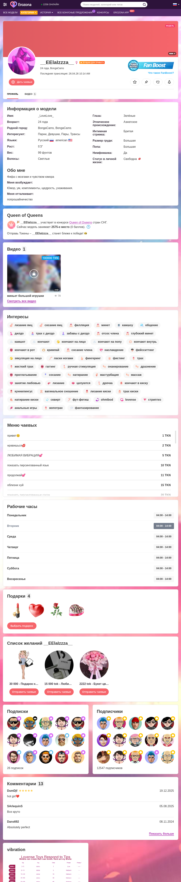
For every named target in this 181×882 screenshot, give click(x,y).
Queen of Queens (80, 222)
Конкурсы (103, 12)
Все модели (10, 12)
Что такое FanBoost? (161, 72)
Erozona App (121, 12)
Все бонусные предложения (76, 12)
